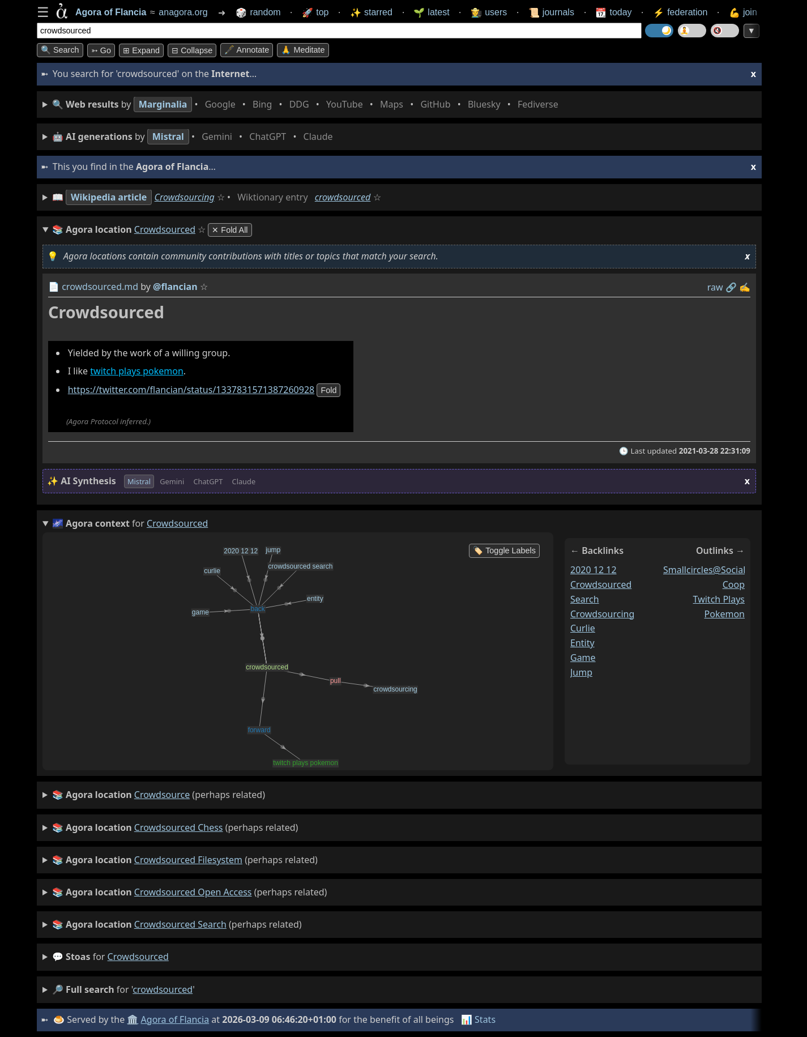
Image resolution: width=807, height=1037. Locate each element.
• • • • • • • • (307, 104)
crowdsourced (343, 197)
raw (715, 287)
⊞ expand (141, 50)
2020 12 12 (593, 570)
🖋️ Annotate (246, 49)
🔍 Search (60, 49)
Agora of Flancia (175, 1019)
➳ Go (101, 50)
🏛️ (132, 1019)
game (583, 658)
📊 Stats (478, 1019)
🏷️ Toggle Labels (504, 550)
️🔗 (731, 287)
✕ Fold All (229, 229)
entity (582, 643)
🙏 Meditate (302, 49)
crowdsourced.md (100, 286)
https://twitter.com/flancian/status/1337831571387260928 (191, 390)
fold (328, 390)
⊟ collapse (192, 50)
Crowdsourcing (185, 197)
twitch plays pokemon (136, 371)
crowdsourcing (602, 614)
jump (581, 672)
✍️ (744, 287)
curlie (582, 628)
